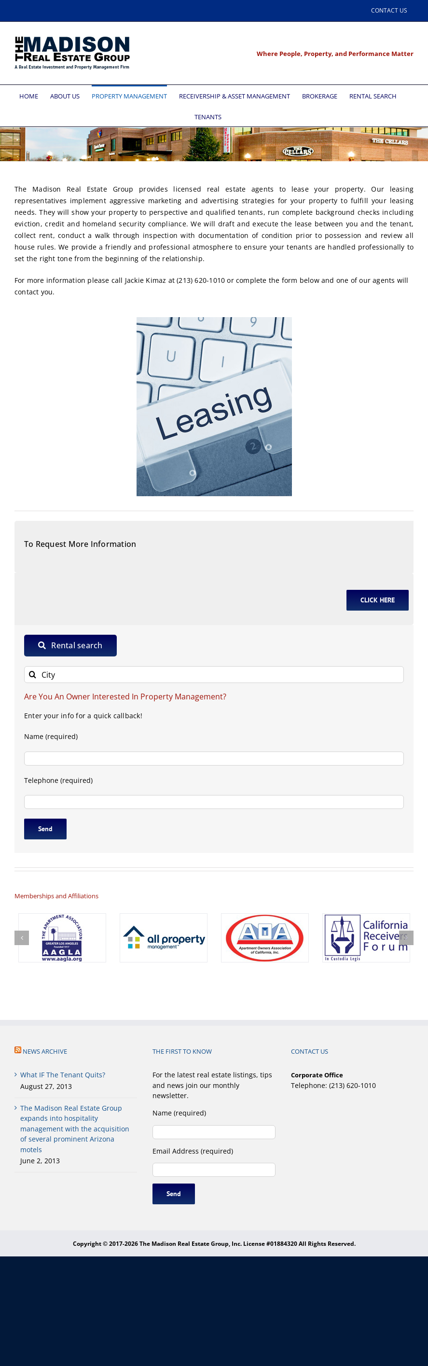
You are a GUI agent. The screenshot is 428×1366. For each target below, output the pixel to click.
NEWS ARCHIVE (45, 1051)
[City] (214, 674)
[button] (21, 938)
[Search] (32, 674)
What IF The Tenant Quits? (62, 1074)
